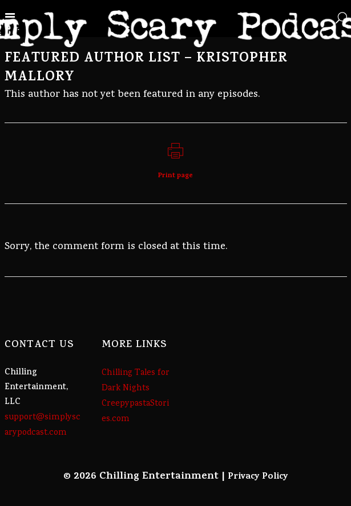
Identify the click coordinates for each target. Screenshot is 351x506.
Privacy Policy (258, 477)
